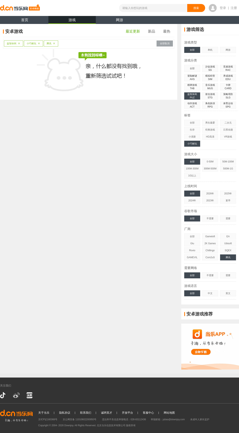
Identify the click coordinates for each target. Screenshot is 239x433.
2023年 (210, 200)
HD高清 (210, 136)
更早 (228, 200)
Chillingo (210, 250)
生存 (192, 129)
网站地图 (169, 412)
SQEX (228, 250)
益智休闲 (13, 43)
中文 (210, 293)
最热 (166, 31)
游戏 (72, 21)
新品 (151, 31)
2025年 (228, 193)
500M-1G (228, 168)
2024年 (192, 200)
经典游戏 (210, 129)
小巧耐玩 (33, 43)
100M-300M (192, 168)
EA (228, 236)
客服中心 (148, 412)
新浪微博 (16, 395)
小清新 (192, 136)
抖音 (3, 395)
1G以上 (192, 175)
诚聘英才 (106, 412)
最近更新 (133, 31)
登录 (223, 8)
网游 (119, 20)
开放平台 (127, 412)
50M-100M (228, 161)
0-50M (210, 161)
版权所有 (131, 425)
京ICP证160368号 (47, 419)
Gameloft (210, 236)
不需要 (210, 218)
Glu (192, 243)
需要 (228, 218)
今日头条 (29, 395)
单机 (210, 49)
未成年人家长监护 (199, 419)
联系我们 (85, 412)
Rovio (192, 250)
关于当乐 (43, 412)
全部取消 (164, 43)
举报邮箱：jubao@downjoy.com (168, 419)
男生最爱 (210, 122)
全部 (192, 49)
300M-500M (210, 168)
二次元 (228, 122)
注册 (234, 8)
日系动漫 (228, 129)
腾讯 (51, 43)
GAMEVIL (192, 257)
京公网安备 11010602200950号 (79, 419)
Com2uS (210, 257)
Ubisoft (228, 243)
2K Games (210, 243)
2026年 (210, 193)
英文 (228, 293)
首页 (24, 20)
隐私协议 (64, 412)
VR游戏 (228, 136)
